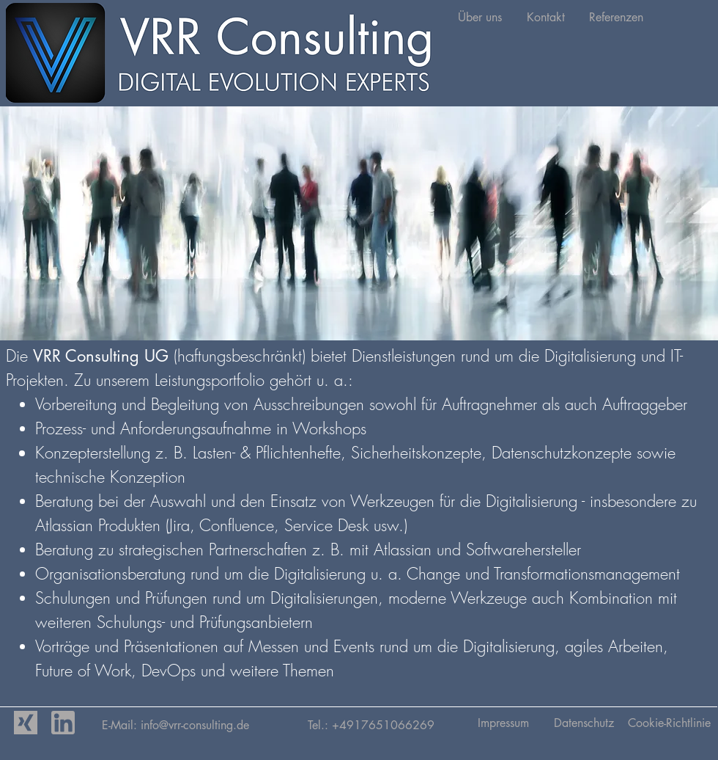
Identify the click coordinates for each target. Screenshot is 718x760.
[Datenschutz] (583, 723)
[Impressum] (503, 723)
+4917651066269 (383, 725)
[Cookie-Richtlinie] (669, 723)
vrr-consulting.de (238, 725)
